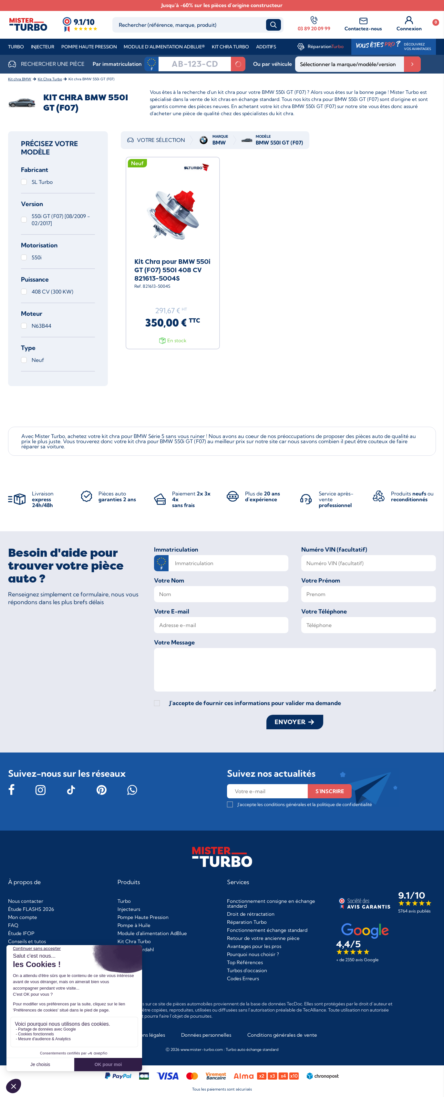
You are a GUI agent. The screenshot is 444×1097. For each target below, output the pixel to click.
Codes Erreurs (243, 978)
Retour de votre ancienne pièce (263, 938)
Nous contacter (25, 901)
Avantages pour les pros (254, 946)
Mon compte (22, 917)
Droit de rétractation (250, 914)
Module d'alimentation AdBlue (152, 933)
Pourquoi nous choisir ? (253, 954)
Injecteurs (129, 909)
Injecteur (42, 47)
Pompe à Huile (134, 925)
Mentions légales (146, 1035)
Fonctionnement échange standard (267, 930)
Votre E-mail (171, 611)
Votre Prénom (320, 580)
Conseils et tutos (27, 941)
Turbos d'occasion (247, 970)
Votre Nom (169, 580)
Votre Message (174, 642)
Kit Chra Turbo (230, 47)
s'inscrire (329, 791)
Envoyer (289, 722)
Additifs (266, 47)
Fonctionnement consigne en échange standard (271, 903)
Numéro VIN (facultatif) (334, 550)
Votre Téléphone (324, 611)
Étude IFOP (21, 933)
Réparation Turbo (247, 922)
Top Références (245, 962)
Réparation (326, 46)
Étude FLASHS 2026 (31, 909)
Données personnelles (206, 1035)
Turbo (16, 47)
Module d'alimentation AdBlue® (164, 47)
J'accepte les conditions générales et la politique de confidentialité (305, 804)
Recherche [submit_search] (273, 25)
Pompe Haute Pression (89, 47)
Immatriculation (176, 550)
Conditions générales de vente (282, 1035)
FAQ (13, 925)
